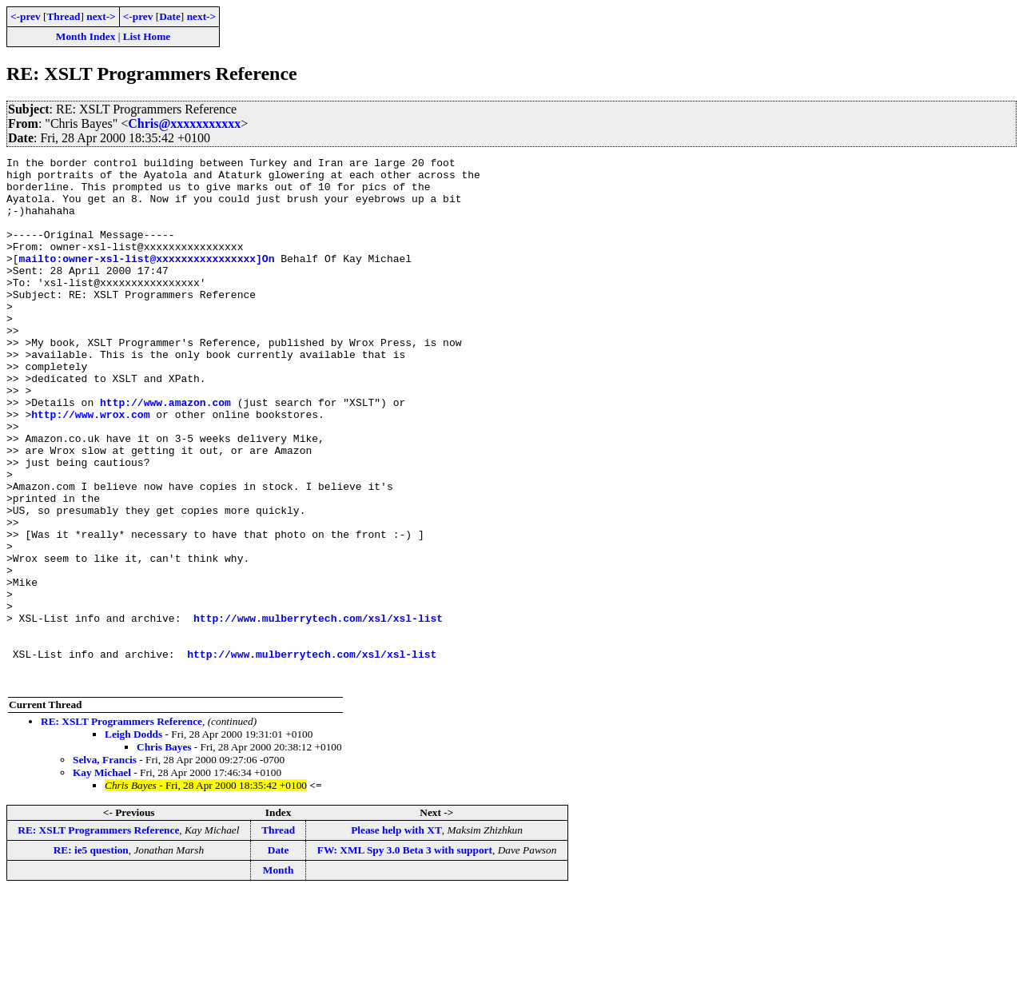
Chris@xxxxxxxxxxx (184, 123)
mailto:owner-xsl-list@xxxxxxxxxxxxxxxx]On (147, 280)
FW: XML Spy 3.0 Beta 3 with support (404, 955)
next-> (100, 16)
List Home (147, 36)
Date (170, 16)
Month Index (85, 36)
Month (278, 975)
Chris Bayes (164, 852)
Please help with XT (396, 935)
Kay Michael (102, 878)
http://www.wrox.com (90, 467)
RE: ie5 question (91, 955)
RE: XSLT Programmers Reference (121, 827)
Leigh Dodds (133, 840)
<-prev (25, 16)
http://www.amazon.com (165, 452)
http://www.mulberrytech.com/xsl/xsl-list (318, 711)
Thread (63, 16)
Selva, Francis (105, 865)
